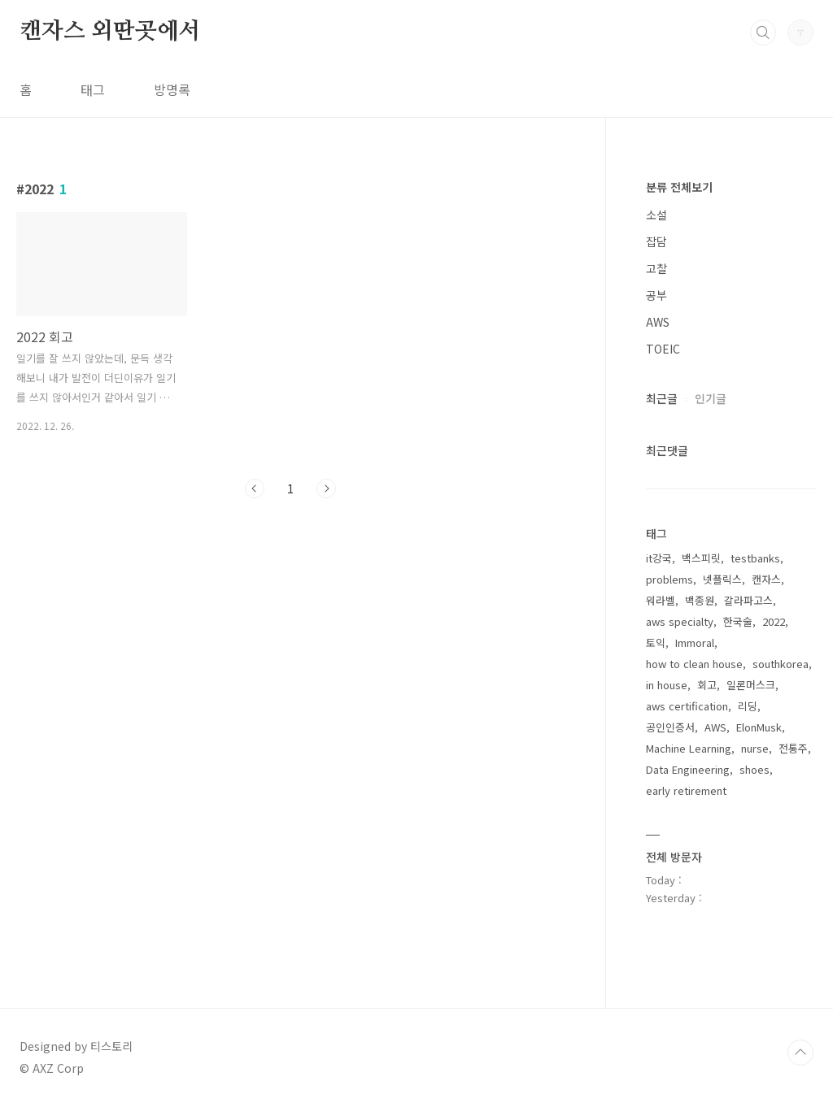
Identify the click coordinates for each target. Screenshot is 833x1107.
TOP (800, 1053)
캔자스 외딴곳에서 (110, 31)
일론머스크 (750, 684)
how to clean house (694, 663)
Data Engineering (688, 769)
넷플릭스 (722, 579)
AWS (657, 322)
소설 (656, 214)
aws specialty (679, 621)
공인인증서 (670, 727)
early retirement (686, 790)
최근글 (662, 398)
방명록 (172, 89)
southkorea (780, 663)
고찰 (656, 268)
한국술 (737, 621)
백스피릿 (701, 558)
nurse (755, 748)
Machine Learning (688, 748)
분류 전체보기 (679, 187)
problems (669, 579)
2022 (773, 621)
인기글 (710, 398)
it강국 (659, 558)
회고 (707, 684)
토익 (655, 642)
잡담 (656, 241)
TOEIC (663, 349)
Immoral (694, 642)
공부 (656, 295)
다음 (326, 488)
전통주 (793, 748)
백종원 (699, 600)
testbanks (755, 558)
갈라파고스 (748, 600)
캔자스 (766, 579)
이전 (254, 488)
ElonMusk (759, 727)
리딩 (747, 706)
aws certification (687, 706)
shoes (754, 769)
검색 (763, 32)
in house (666, 684)
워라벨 (660, 600)
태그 (93, 89)
